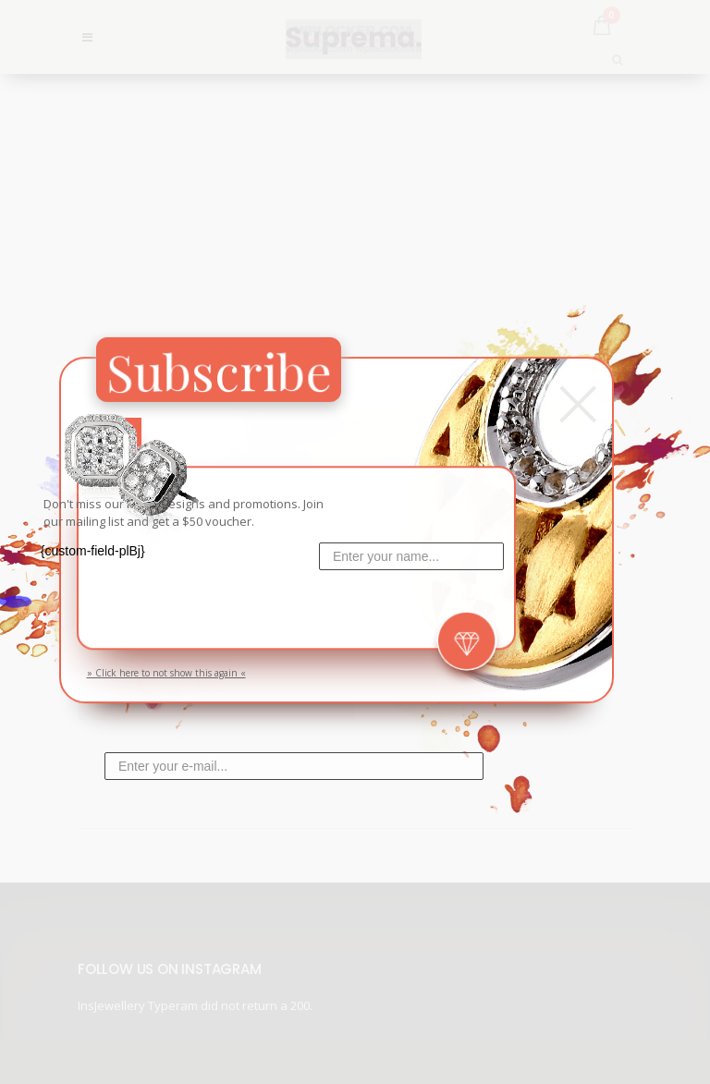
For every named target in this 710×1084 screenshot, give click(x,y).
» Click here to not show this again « (166, 672)
